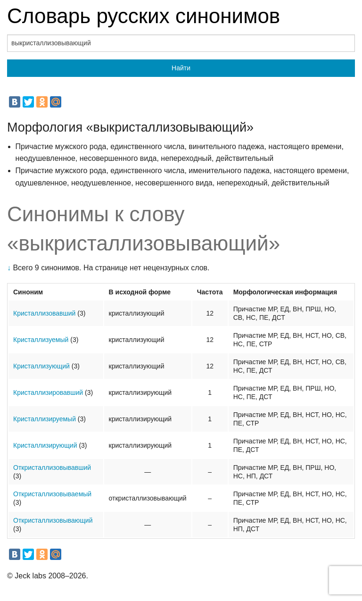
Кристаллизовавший (44, 313)
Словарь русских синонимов (143, 15)
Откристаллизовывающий (53, 520)
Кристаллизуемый (40, 339)
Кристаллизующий (41, 366)
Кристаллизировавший (48, 392)
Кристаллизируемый (44, 419)
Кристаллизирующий (45, 445)
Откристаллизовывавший (52, 467)
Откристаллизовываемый (52, 494)
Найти (181, 68)
